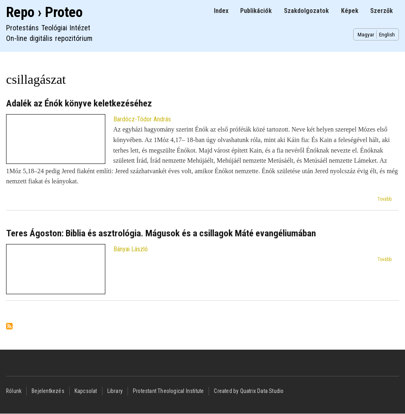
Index (221, 11)
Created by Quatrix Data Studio (249, 391)
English (387, 34)
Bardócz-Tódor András (142, 119)
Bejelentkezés (48, 391)
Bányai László (130, 249)
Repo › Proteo (44, 12)
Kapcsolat (86, 391)
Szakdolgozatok (306, 11)
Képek (349, 11)
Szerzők (381, 11)
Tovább (384, 199)
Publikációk (256, 11)
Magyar (366, 34)
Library (115, 391)
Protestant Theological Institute (168, 391)
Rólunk (13, 391)
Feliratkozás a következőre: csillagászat (9, 327)
